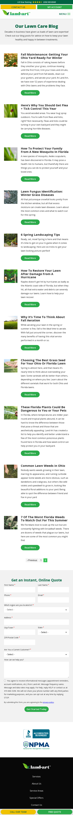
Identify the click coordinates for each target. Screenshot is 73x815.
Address (7, 617)
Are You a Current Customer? (17, 649)
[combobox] (36, 610)
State (40, 627)
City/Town (8, 627)
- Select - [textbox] (10, 609)
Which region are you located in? (18, 605)
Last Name (43, 585)
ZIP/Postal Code (11, 637)
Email (40, 595)
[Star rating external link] (36, 2)
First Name (9, 585)
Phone (7, 595)
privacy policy (48, 702)
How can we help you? (14, 659)
